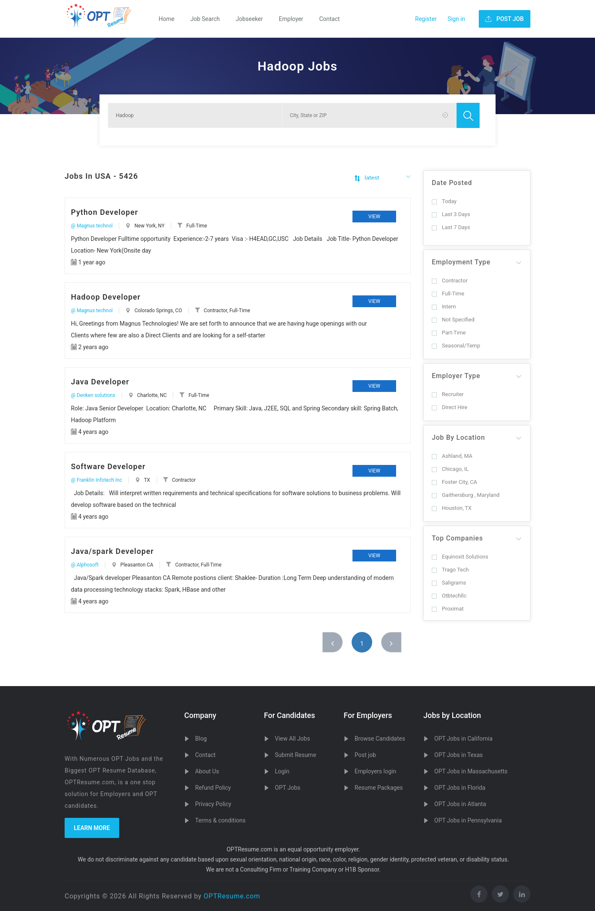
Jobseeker (249, 19)
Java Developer (100, 381)
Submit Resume (295, 755)
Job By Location (458, 437)
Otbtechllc (449, 596)
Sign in (456, 19)
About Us (207, 771)
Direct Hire (449, 407)
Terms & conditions (220, 820)
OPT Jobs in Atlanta (460, 804)
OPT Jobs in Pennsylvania (468, 820)
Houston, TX (452, 508)
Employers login (375, 771)
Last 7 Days (451, 227)
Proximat (448, 609)
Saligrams (449, 582)
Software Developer (108, 466)
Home (167, 19)
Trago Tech (450, 569)
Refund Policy (213, 787)
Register (425, 19)
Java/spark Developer (112, 551)
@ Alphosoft (85, 565)
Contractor (449, 280)
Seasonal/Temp (456, 345)
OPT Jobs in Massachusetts (471, 771)
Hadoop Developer (106, 296)
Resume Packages (379, 787)
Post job (365, 755)
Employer (291, 19)
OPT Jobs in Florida (459, 787)
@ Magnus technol (91, 226)
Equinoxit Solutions (460, 556)
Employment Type (461, 262)
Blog (201, 738)
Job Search (205, 19)
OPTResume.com (232, 896)
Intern (444, 306)
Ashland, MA (452, 456)
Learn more (92, 828)
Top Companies (457, 538)
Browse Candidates (380, 738)
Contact (329, 19)
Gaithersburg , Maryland (465, 495)
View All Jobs (292, 738)
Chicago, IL (450, 469)
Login (282, 771)
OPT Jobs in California (463, 738)
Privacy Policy (213, 804)
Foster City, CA (454, 482)
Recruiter (448, 394)
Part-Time (449, 332)
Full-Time (448, 293)
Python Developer (104, 212)
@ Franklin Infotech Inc (96, 480)
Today (444, 201)
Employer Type (456, 376)
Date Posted (452, 183)
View (374, 216)
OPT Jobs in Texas (458, 755)
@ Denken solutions (93, 395)
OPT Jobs (287, 787)
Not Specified (453, 319)
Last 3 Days (451, 214)
